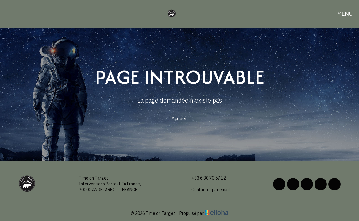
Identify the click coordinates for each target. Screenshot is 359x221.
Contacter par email (207, 190)
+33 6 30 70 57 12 (205, 178)
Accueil (180, 118)
